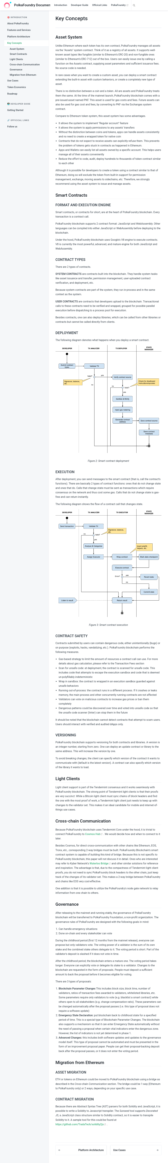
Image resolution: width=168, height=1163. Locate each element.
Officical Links (99, 5)
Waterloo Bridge (101, 863)
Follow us (12, 126)
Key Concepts (14, 43)
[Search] (147, 5)
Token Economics (16, 87)
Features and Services (19, 30)
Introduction (60, 5)
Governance (16, 69)
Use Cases (12, 80)
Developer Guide (79, 5)
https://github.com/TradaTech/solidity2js (81, 1124)
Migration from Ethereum (23, 75)
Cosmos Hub (94, 834)
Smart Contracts (18, 54)
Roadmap (12, 93)
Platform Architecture (18, 36)
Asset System (17, 49)
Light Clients (16, 59)
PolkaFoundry (120, 5)
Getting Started (15, 110)
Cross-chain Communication (25, 64)
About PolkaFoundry (18, 23)
